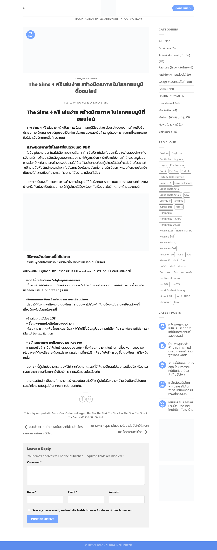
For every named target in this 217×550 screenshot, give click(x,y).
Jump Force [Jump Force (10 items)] (166, 207)
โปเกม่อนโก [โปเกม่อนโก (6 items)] (165, 302)
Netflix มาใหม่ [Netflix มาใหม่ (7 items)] (167, 236)
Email (72, 492)
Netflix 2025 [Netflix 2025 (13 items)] (166, 230)
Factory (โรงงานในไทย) (174, 67)
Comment (34, 462)
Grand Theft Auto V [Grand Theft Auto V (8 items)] (170, 195)
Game (78, 78)
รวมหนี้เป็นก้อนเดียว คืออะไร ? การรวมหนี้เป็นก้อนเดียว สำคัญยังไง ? (181, 368)
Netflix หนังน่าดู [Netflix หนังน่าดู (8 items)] (168, 242)
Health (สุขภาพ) (169, 96)
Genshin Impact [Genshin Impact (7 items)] (183, 183)
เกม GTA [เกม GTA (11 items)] (164, 284)
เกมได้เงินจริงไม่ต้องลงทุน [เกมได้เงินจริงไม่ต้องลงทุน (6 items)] (173, 290)
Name (31, 492)
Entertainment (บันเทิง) (174, 55)
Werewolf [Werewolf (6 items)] (165, 260)
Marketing (166, 110)
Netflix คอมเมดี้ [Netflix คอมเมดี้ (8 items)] (184, 230)
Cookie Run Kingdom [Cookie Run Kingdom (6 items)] (171, 159)
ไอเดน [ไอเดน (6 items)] (177, 302)
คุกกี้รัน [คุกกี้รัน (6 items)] (163, 266)
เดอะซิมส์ (98, 417)
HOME (79, 19)
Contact (136, 19)
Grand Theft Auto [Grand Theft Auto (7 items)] (169, 189)
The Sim (91, 413)
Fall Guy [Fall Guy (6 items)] (174, 171)
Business (165, 48)
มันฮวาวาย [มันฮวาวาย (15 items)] (165, 272)
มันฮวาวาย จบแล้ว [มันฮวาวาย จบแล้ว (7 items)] (183, 272)
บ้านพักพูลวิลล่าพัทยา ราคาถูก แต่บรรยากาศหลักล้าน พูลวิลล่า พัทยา (180, 349)
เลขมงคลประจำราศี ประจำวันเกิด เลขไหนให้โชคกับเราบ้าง (180, 406)
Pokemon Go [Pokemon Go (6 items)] (167, 254)
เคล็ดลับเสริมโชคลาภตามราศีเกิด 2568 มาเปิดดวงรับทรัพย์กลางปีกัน (180, 388)
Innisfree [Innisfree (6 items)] (178, 201)
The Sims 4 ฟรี (76, 417)
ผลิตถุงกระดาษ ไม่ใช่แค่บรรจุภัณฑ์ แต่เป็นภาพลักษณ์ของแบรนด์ (179, 330)
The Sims (129, 413)
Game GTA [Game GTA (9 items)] (165, 183)
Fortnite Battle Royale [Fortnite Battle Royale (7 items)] (172, 177)
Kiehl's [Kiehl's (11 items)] (179, 207)
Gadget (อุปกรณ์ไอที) (172, 81)
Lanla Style (100, 102)
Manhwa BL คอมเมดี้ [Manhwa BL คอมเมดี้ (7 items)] (170, 219)
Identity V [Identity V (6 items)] (165, 201)
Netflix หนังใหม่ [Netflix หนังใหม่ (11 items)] (168, 248)
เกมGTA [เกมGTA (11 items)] (176, 284)
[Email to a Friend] (89, 399)
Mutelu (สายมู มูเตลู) (172, 117)
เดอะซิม (89, 417)
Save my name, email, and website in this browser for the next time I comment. (82, 510)
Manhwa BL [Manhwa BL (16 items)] (166, 213)
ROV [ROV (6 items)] (188, 254)
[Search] (24, 8)
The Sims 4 (141, 413)
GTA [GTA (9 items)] (186, 195)
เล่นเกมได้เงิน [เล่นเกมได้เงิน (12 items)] (166, 296)
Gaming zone (109, 19)
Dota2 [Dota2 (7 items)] (163, 171)
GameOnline (89, 78)
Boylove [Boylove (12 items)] (164, 153)
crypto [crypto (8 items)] (163, 165)
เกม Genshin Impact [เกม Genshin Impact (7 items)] (171, 278)
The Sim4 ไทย (115, 413)
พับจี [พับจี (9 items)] (172, 266)
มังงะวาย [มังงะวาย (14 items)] (182, 266)
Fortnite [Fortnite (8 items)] (186, 171)
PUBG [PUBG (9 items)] (180, 254)
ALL (161, 41)
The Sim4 (102, 413)
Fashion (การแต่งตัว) (172, 74)
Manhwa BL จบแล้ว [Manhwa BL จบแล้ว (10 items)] (170, 225)
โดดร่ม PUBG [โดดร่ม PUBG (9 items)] (183, 296)
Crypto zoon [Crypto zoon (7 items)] (177, 165)
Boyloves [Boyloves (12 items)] (177, 153)
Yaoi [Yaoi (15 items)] (175, 260)
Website (114, 492)
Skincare (91, 19)
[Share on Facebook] (82, 399)
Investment (166, 103)
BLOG (124, 19)
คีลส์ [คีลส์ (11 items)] (183, 260)
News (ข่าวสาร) (168, 124)
